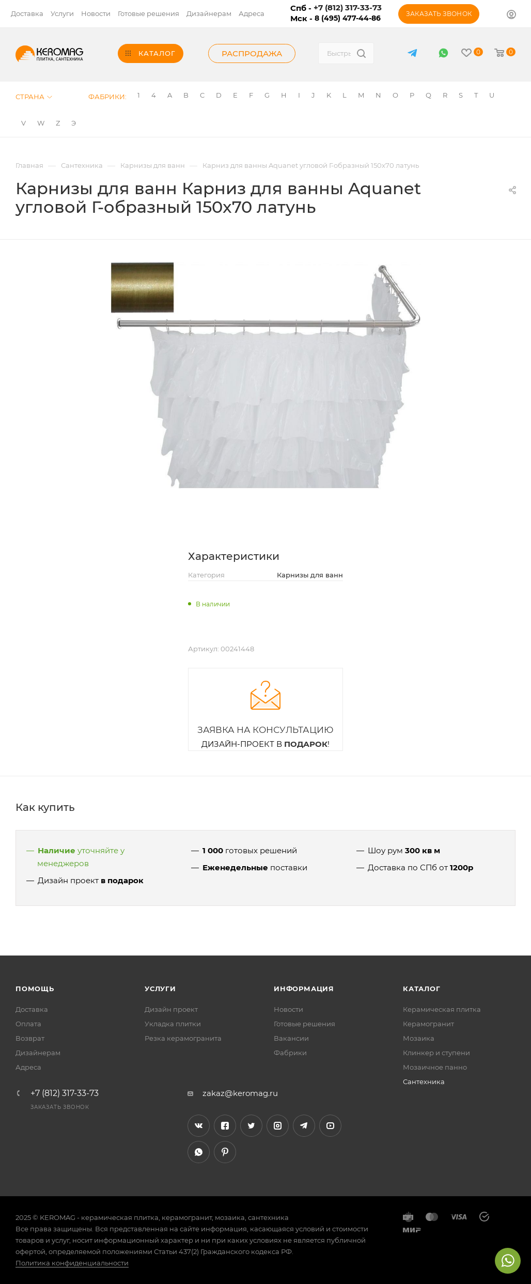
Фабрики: (107, 96)
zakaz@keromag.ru (240, 1093)
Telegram (304, 1126)
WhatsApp (443, 53)
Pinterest (225, 1152)
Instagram (278, 1126)
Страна (33, 96)
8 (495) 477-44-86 (348, 18)
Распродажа (252, 53)
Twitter (251, 1126)
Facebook (225, 1126)
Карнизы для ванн (310, 575)
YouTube (330, 1126)
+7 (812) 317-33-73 (64, 1093)
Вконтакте (199, 1126)
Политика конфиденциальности (72, 1263)
